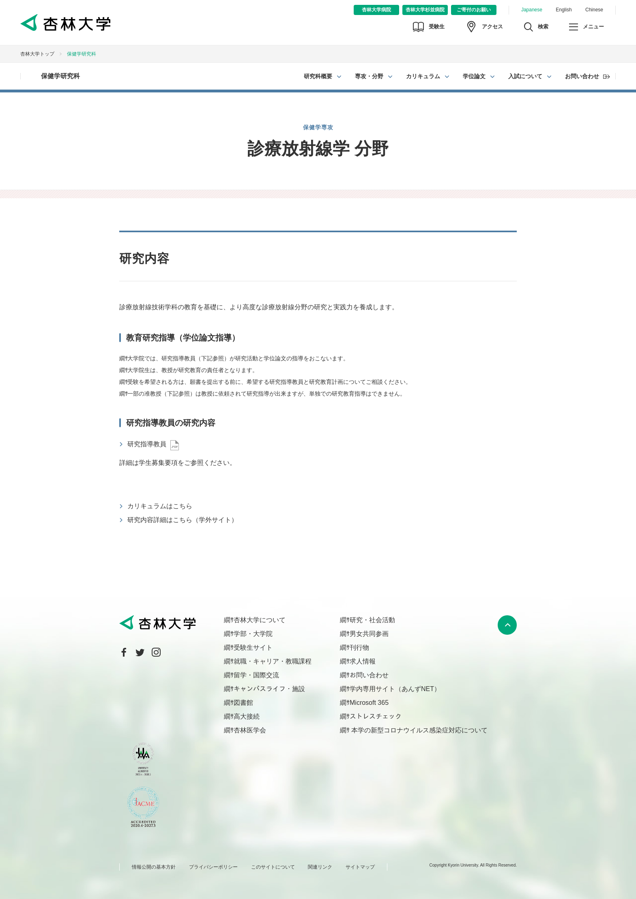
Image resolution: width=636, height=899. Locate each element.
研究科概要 (318, 76)
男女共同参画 (369, 633)
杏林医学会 (250, 730)
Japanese (531, 10)
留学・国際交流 (256, 675)
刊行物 (359, 647)
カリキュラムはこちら (159, 506)
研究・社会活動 (372, 619)
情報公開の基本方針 (154, 867)
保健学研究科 (60, 76)
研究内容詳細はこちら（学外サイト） (182, 519)
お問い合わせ (582, 76)
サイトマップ (360, 867)
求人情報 (363, 661)
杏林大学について (260, 619)
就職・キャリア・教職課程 (273, 661)
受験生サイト (253, 647)
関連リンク (320, 867)
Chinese (594, 10)
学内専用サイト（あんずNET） (395, 688)
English (564, 10)
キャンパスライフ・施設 (269, 688)
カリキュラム (423, 76)
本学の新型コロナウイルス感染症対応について (419, 730)
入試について (525, 76)
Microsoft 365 (369, 702)
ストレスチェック (376, 716)
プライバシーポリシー (213, 867)
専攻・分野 (369, 76)
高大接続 (247, 716)
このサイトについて (273, 867)
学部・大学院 (253, 633)
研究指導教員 (146, 444)
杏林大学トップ (37, 54)
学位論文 (474, 76)
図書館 (243, 702)
